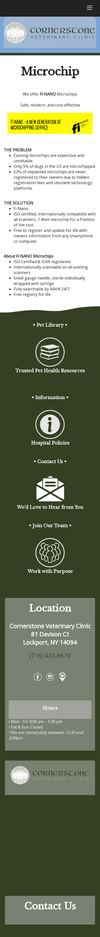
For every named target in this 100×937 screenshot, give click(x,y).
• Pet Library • (50, 325)
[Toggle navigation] (89, 8)
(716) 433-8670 (50, 655)
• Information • (50, 397)
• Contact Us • (50, 461)
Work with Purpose (50, 579)
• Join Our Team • (50, 525)
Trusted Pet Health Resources (50, 379)
